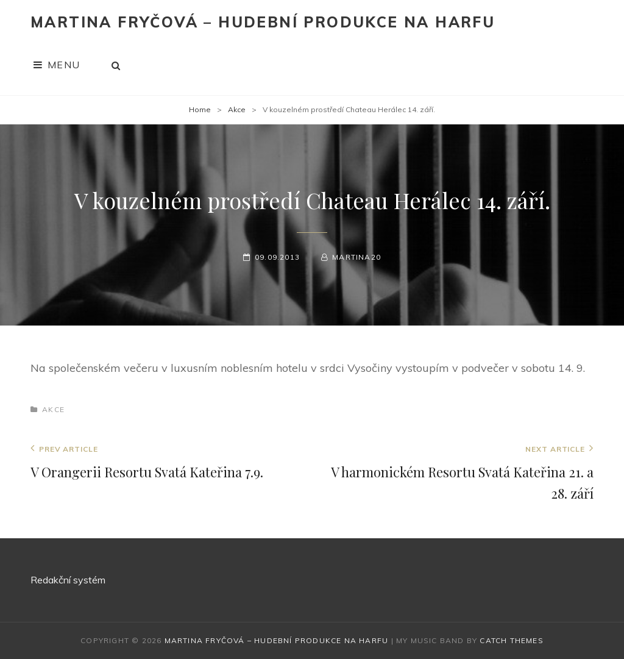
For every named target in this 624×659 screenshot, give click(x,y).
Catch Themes (511, 640)
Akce (237, 109)
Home (200, 109)
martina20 (356, 257)
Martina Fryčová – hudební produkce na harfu (262, 22)
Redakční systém (67, 580)
